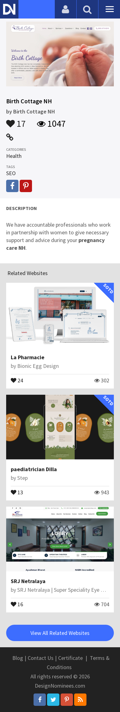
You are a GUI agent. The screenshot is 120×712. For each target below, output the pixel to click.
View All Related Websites (60, 632)
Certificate (70, 657)
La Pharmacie (27, 357)
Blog (17, 657)
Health (14, 155)
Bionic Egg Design (38, 365)
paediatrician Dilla (34, 469)
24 (17, 380)
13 (17, 492)
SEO (11, 173)
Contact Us (41, 657)
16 (17, 604)
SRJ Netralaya (28, 581)
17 (16, 120)
